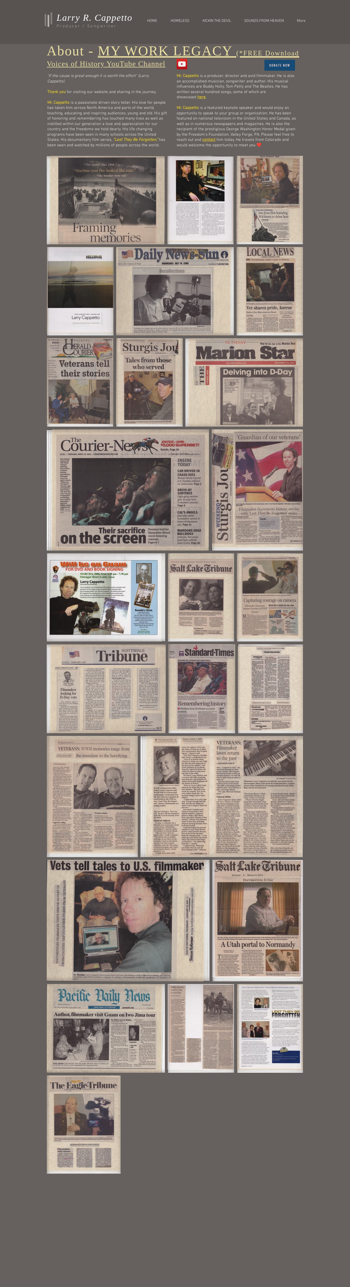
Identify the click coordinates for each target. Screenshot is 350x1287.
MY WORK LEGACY (198, 50)
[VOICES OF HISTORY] (182, 64)
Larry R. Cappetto (94, 18)
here (201, 97)
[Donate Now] (279, 65)
